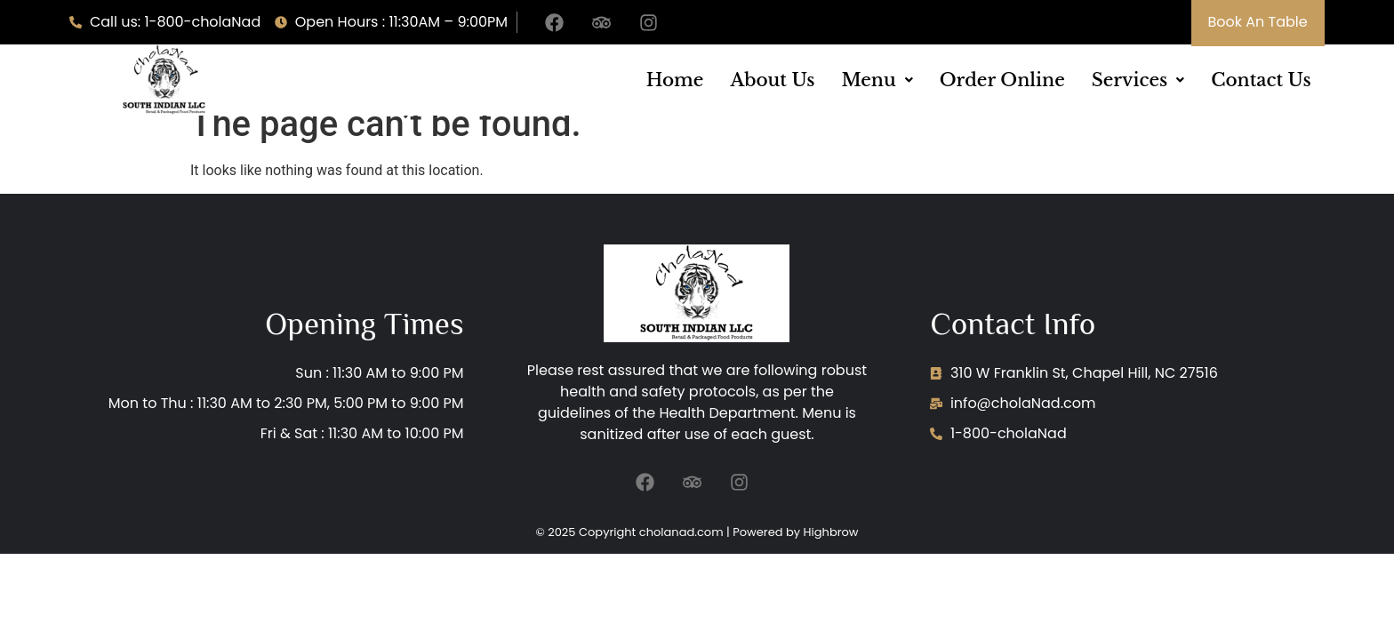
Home (675, 80)
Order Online (1002, 80)
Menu (876, 80)
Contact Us (1260, 80)
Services (1138, 80)
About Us (772, 80)
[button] (876, 80)
